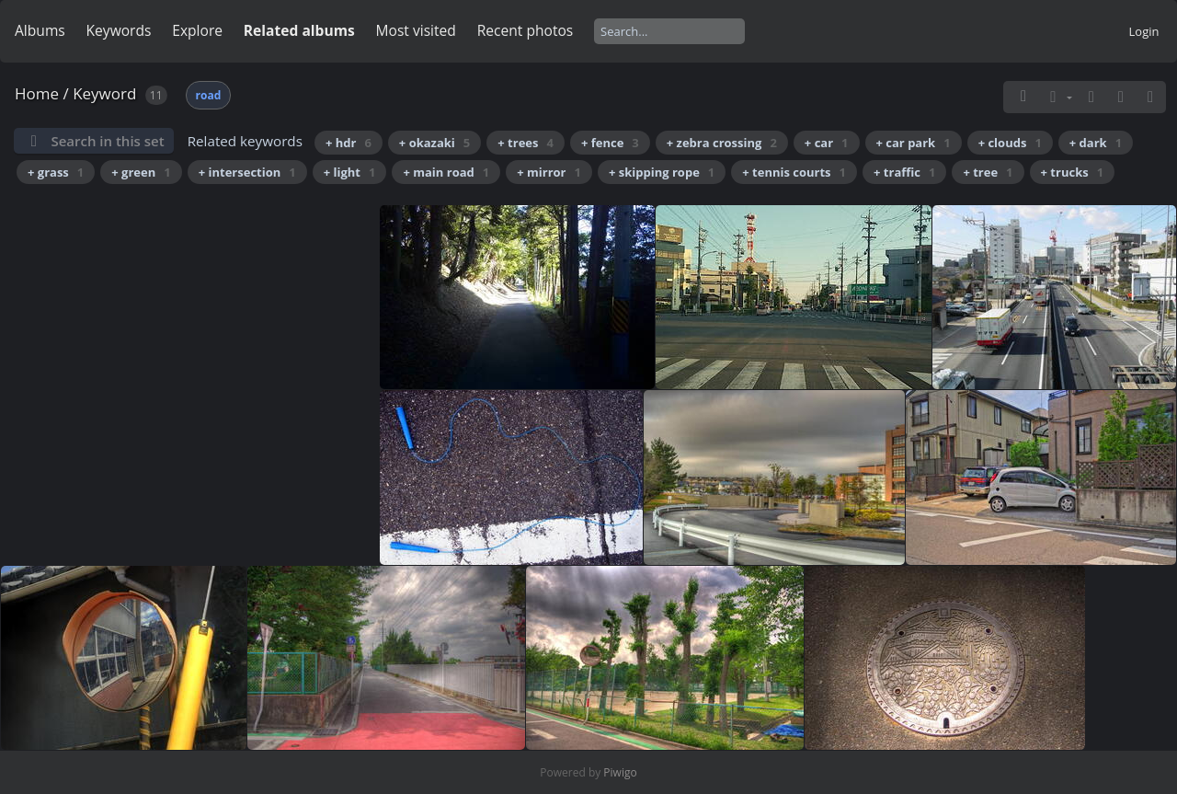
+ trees (525, 142)
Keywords (119, 30)
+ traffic (904, 172)
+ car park (913, 142)
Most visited (416, 30)
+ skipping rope (661, 172)
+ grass (56, 172)
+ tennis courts (794, 172)
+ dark (1095, 142)
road (209, 95)
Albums (40, 30)
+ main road (446, 172)
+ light (350, 172)
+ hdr (348, 142)
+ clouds (1010, 142)
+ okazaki (434, 142)
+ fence (610, 142)
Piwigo (619, 772)
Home (37, 93)
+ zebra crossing (722, 142)
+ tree (987, 172)
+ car (827, 142)
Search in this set (107, 141)
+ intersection (247, 172)
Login (1144, 31)
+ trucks (1072, 172)
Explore (197, 30)
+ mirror (549, 172)
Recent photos (525, 30)
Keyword (104, 93)
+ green (140, 172)
